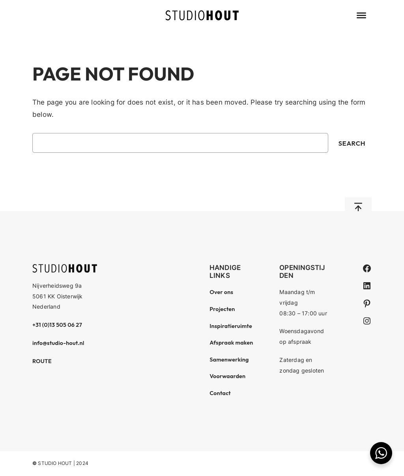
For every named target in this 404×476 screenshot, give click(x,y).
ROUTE (42, 361)
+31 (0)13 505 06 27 (57, 324)
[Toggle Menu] (361, 15)
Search (352, 143)
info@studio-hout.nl (58, 343)
